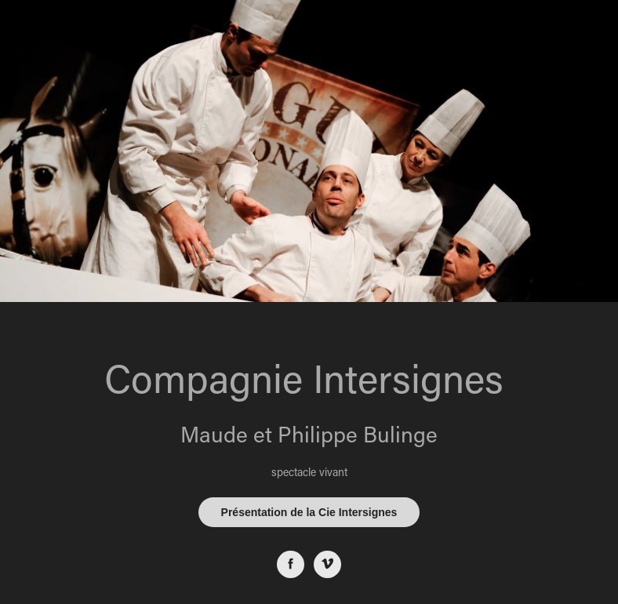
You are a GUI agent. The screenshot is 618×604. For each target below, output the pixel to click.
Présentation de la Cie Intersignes (309, 512)
